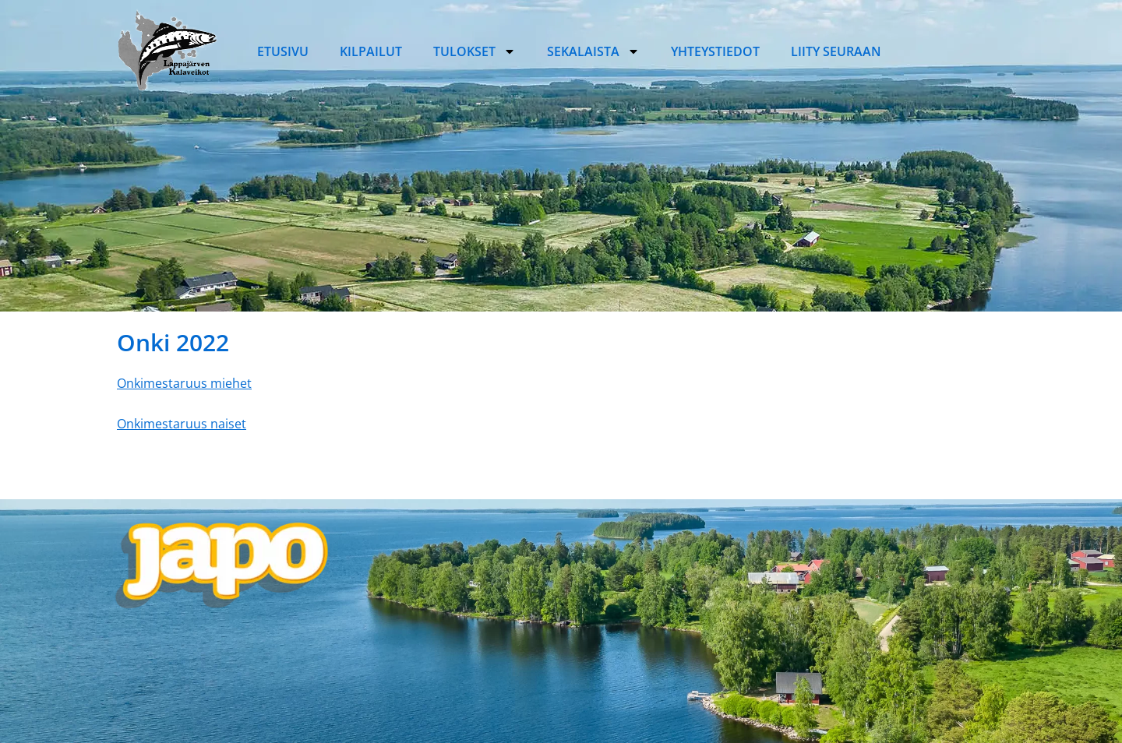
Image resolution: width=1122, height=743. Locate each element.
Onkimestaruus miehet (184, 383)
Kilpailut (371, 51)
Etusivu (283, 51)
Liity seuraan (836, 51)
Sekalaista (593, 51)
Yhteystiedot (715, 51)
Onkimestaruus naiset (181, 423)
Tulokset (474, 51)
